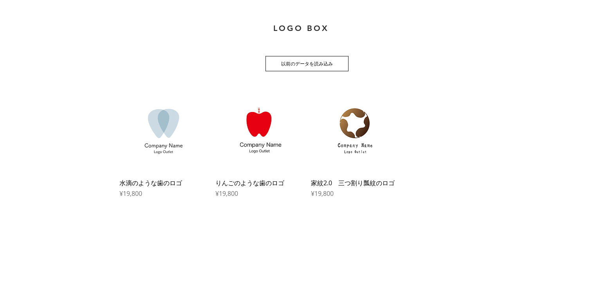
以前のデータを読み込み (307, 63)
